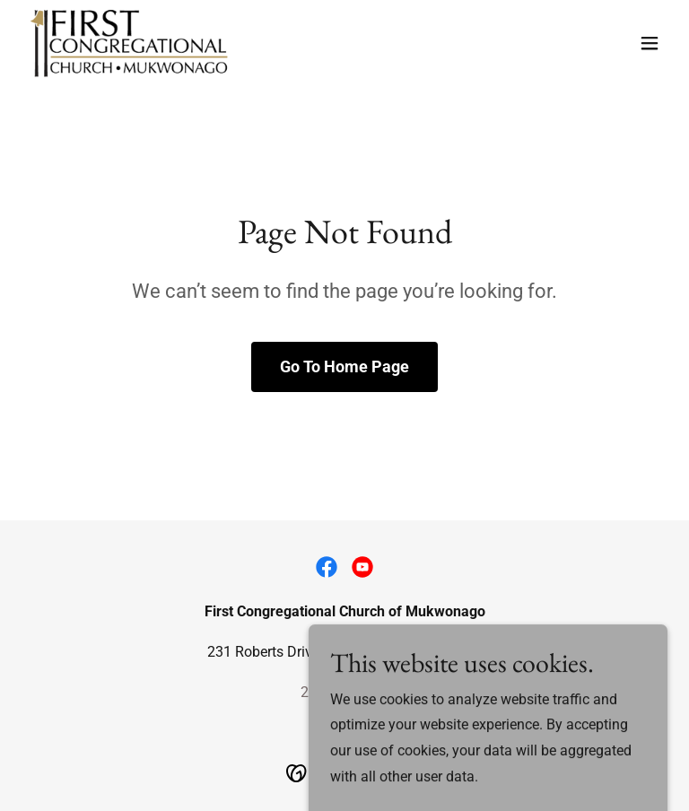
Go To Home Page (344, 366)
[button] (649, 43)
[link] (129, 43)
